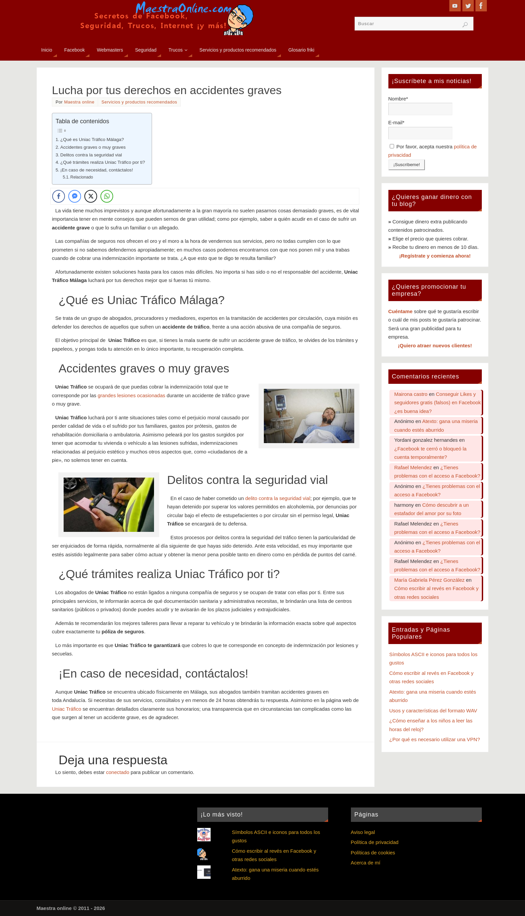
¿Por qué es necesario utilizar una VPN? (434, 739)
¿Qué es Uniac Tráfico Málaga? (92, 139)
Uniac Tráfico (66, 709)
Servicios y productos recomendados (139, 101)
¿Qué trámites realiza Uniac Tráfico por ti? (102, 162)
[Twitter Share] (90, 196)
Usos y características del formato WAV (433, 710)
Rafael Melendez (413, 467)
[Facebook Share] (58, 196)
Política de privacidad (375, 842)
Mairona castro (411, 394)
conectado (117, 772)
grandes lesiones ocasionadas (131, 395)
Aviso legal (363, 832)
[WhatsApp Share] (106, 196)
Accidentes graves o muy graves (93, 147)
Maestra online (79, 101)
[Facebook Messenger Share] (74, 196)
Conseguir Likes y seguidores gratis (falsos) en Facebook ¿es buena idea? (437, 402)
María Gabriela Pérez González (429, 580)
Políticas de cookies (373, 852)
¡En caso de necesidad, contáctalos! (96, 169)
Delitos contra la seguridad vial (91, 154)
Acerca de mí (365, 862)
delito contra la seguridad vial (277, 498)
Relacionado (81, 177)
